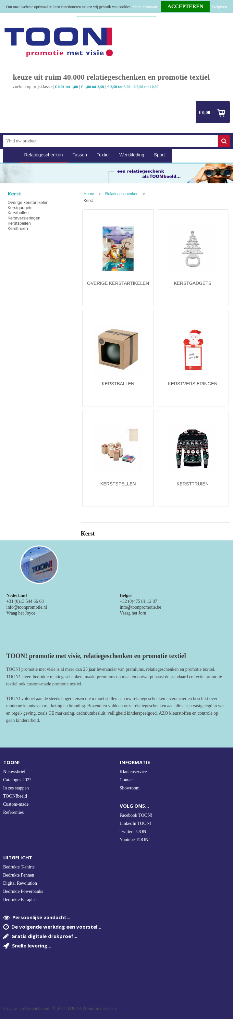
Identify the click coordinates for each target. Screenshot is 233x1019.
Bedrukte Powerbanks (23, 891)
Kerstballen (18, 212)
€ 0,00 (204, 112)
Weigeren (219, 7)
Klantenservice (133, 771)
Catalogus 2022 (17, 779)
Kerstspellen (19, 223)
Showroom (130, 788)
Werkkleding (131, 154)
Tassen (80, 154)
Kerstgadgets (19, 207)
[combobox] (110, 141)
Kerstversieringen (23, 218)
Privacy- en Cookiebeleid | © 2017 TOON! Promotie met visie (60, 1008)
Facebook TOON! (136, 815)
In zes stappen (16, 788)
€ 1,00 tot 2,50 (92, 87)
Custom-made (16, 804)
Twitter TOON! (134, 831)
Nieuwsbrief (14, 771)
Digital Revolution (20, 883)
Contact (127, 779)
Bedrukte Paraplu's (20, 899)
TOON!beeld (15, 796)
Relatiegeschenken (43, 154)
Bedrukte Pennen (18, 875)
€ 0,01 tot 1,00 (66, 87)
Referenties (13, 812)
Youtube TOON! (135, 839)
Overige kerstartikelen (27, 202)
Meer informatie (145, 7)
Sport (159, 154)
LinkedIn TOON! (136, 823)
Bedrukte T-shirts (19, 867)
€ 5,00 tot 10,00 (146, 87)
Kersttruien (17, 228)
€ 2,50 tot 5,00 (118, 87)
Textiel (103, 154)
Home (11, 155)
